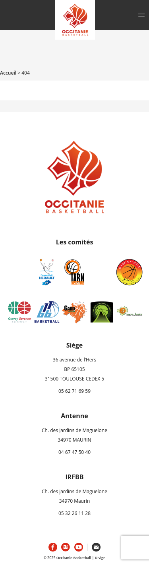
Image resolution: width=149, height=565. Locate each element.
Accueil (8, 72)
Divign (100, 557)
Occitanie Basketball (73, 557)
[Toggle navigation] (141, 15)
